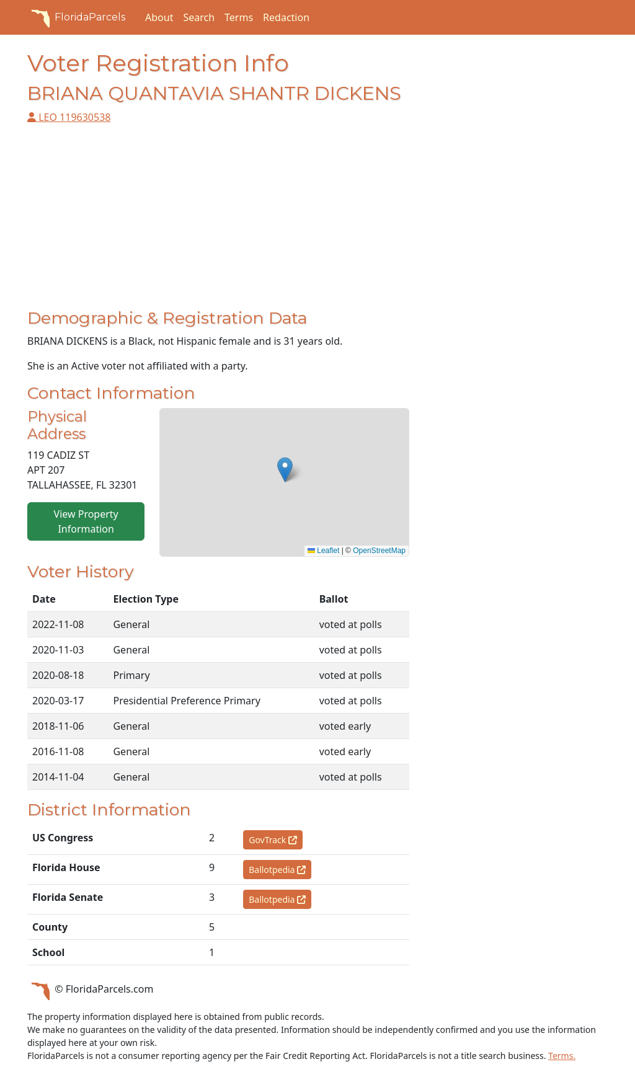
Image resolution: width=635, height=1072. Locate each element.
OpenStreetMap (379, 550)
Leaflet (323, 550)
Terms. (561, 1055)
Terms (238, 17)
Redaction (286, 17)
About (159, 17)
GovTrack (273, 840)
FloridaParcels (76, 17)
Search (199, 17)
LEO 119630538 (68, 117)
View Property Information (86, 521)
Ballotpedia (277, 869)
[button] (285, 469)
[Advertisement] (218, 221)
